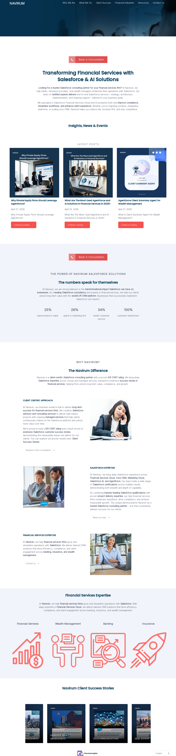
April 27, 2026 (18, 209)
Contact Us (158, 2)
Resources (143, 2)
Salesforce (55, 545)
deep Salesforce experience (126, 474)
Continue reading (23, 225)
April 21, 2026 (125, 209)
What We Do (85, 2)
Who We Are (69, 2)
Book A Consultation (86, 59)
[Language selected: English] (162, 753)
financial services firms (71, 603)
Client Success (103, 2)
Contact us (32, 563)
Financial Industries (124, 2)
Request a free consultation (40, 450)
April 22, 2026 (72, 209)
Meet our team (101, 517)
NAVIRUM (17, 4)
